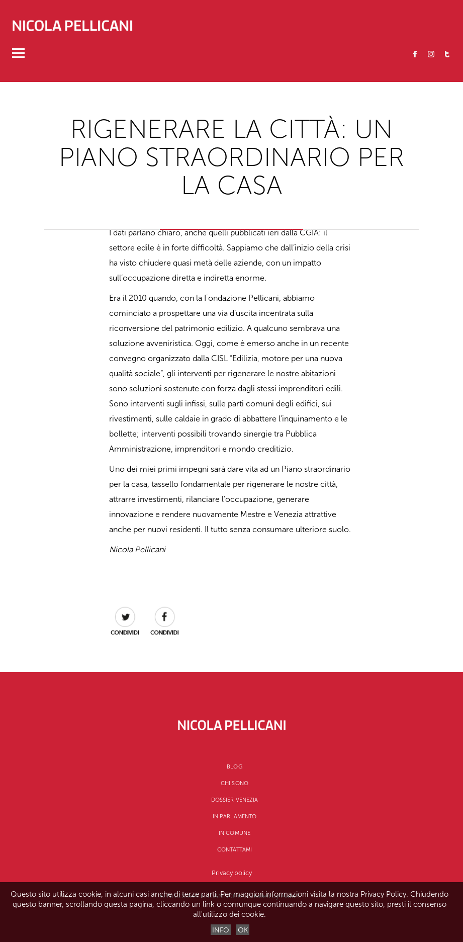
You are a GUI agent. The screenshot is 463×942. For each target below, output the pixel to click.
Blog (234, 766)
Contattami (234, 849)
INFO (220, 930)
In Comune (234, 833)
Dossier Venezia (234, 800)
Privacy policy (232, 873)
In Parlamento (234, 816)
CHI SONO (234, 783)
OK (243, 930)
